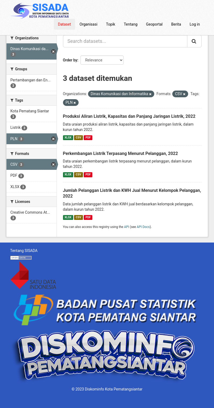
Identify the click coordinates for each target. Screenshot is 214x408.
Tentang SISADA (24, 250)
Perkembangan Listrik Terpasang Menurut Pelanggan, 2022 (120, 153)
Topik (110, 24)
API (126, 227)
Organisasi (88, 24)
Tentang (131, 24)
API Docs (143, 227)
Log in (195, 24)
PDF (88, 137)
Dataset (64, 24)
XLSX (68, 137)
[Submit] (194, 41)
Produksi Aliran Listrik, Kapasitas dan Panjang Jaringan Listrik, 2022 (129, 116)
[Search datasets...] (125, 41)
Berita (176, 24)
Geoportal (154, 24)
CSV (78, 137)
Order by (70, 60)
